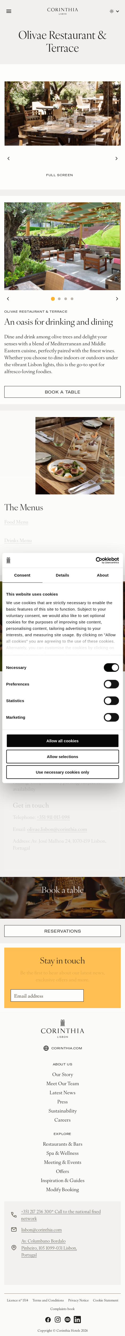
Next (115, 159)
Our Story (62, 1074)
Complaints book (62, 1309)
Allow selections (62, 756)
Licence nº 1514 (17, 1300)
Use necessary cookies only (62, 772)
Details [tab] (62, 575)
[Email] (47, 995)
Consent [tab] (22, 575)
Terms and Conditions (48, 1300)
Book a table (62, 392)
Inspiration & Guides (62, 1180)
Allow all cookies (62, 741)
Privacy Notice (78, 1300)
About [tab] (103, 575)
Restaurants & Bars (62, 1143)
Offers (62, 1171)
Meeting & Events (62, 1162)
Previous (7, 159)
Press (62, 1101)
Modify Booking (62, 1189)
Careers (62, 1119)
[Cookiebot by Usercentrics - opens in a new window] (95, 560)
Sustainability (63, 1110)
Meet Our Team (62, 1083)
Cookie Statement (105, 1300)
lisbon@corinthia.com (41, 1229)
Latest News (62, 1092)
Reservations (62, 931)
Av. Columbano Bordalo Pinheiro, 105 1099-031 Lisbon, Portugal (49, 1248)
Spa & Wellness (62, 1152)
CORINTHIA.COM (62, 1048)
